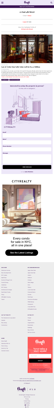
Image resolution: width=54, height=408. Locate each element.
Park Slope (30, 297)
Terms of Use (34, 369)
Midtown (30, 277)
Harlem (29, 275)
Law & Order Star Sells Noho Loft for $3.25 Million (20, 67)
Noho (29, 15)
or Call (27, 171)
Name (5, 139)
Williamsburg (31, 301)
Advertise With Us (5, 343)
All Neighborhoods (32, 309)
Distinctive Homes (14, 79)
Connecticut (4, 325)
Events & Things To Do (6, 280)
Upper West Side (32, 270)
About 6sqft (4, 341)
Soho (29, 285)
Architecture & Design (6, 289)
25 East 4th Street (27, 29)
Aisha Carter (6, 69)
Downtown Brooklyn (32, 299)
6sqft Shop (3, 277)
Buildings (30, 327)
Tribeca (29, 287)
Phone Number (7, 146)
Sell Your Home (31, 332)
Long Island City (31, 306)
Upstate (3, 320)
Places (29, 320)
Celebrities (5, 79)
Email (4, 132)
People (29, 317)
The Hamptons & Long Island (8, 317)
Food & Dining (4, 282)
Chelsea (29, 280)
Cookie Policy (27, 401)
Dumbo (29, 294)
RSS (27, 407)
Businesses (30, 325)
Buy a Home (31, 330)
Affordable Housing (6, 297)
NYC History (4, 287)
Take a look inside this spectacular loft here (15, 77)
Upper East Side (31, 272)
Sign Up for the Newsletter (27, 6)
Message (5, 153)
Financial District (31, 292)
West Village (31, 282)
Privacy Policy (42, 369)
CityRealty (32, 378)
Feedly (27, 405)
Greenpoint (30, 304)
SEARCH (51, 3)
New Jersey (4, 322)
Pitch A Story (4, 346)
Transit (2, 299)
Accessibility (27, 403)
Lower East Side (31, 289)
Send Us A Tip (4, 348)
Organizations (31, 322)
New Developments (6, 272)
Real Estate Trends (5, 292)
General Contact (5, 350)
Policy (2, 294)
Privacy (27, 399)
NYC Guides (4, 275)
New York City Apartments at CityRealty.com (30, 380)
